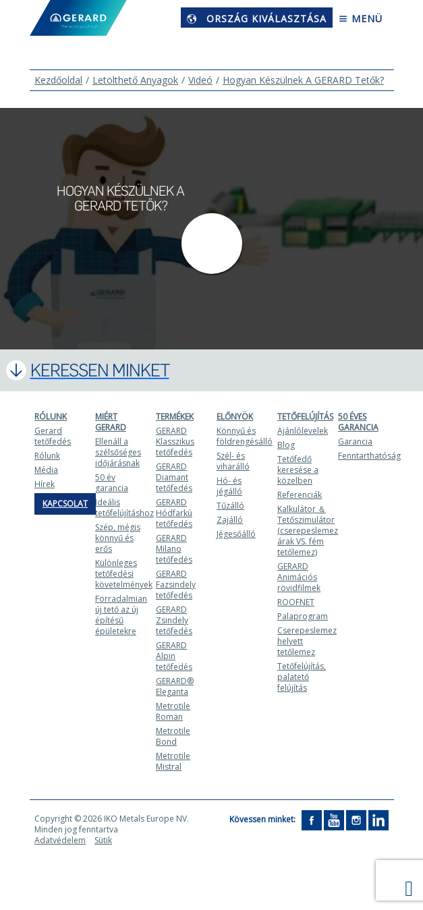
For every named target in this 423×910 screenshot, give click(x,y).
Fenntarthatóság (369, 455)
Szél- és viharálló (233, 461)
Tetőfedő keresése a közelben (297, 469)
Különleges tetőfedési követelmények (123, 573)
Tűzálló (230, 505)
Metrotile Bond (173, 736)
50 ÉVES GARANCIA (358, 422)
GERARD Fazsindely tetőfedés (176, 584)
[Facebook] (312, 820)
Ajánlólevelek (302, 430)
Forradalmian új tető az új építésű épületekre (121, 615)
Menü (361, 18)
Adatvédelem (60, 840)
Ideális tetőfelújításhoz (124, 507)
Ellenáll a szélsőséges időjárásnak (118, 452)
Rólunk (50, 416)
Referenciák (299, 495)
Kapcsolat (65, 503)
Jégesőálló (236, 534)
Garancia (355, 441)
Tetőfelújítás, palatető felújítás (301, 676)
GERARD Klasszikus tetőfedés (175, 441)
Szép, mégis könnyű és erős (117, 537)
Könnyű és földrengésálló (245, 436)
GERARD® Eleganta (175, 686)
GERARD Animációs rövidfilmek (298, 577)
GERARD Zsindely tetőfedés (174, 620)
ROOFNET (295, 602)
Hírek (44, 484)
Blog (286, 445)
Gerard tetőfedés (52, 436)
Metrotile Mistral (173, 761)
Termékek (175, 416)
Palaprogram (302, 616)
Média (46, 470)
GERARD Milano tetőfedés (174, 548)
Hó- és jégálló (229, 486)
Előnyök (235, 416)
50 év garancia (111, 483)
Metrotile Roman (173, 711)
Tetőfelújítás (305, 416)
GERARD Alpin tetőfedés (174, 656)
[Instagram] (356, 820)
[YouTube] (334, 820)
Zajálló (230, 519)
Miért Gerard (110, 422)
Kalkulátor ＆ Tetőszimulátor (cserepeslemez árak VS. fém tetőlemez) (307, 530)
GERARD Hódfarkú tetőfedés (174, 513)
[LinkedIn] (378, 820)
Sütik (103, 840)
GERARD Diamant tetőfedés (174, 477)
